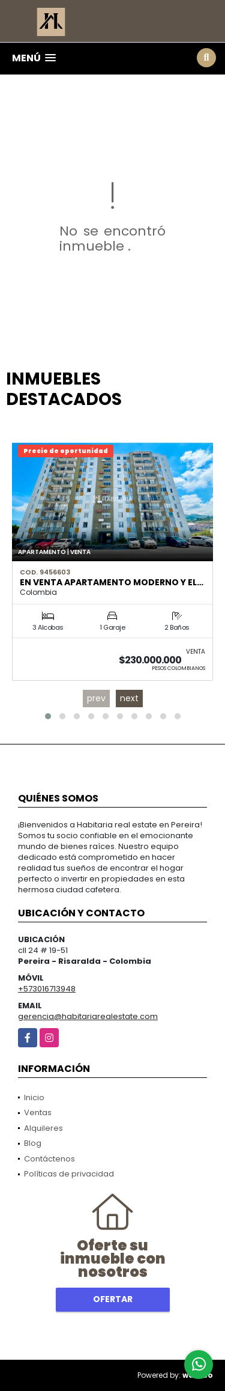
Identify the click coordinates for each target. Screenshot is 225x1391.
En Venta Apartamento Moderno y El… (111, 582)
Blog (32, 1143)
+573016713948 (47, 988)
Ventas (38, 1112)
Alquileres (43, 1128)
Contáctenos (49, 1158)
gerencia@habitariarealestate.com (88, 1016)
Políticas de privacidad (69, 1173)
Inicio (34, 1097)
